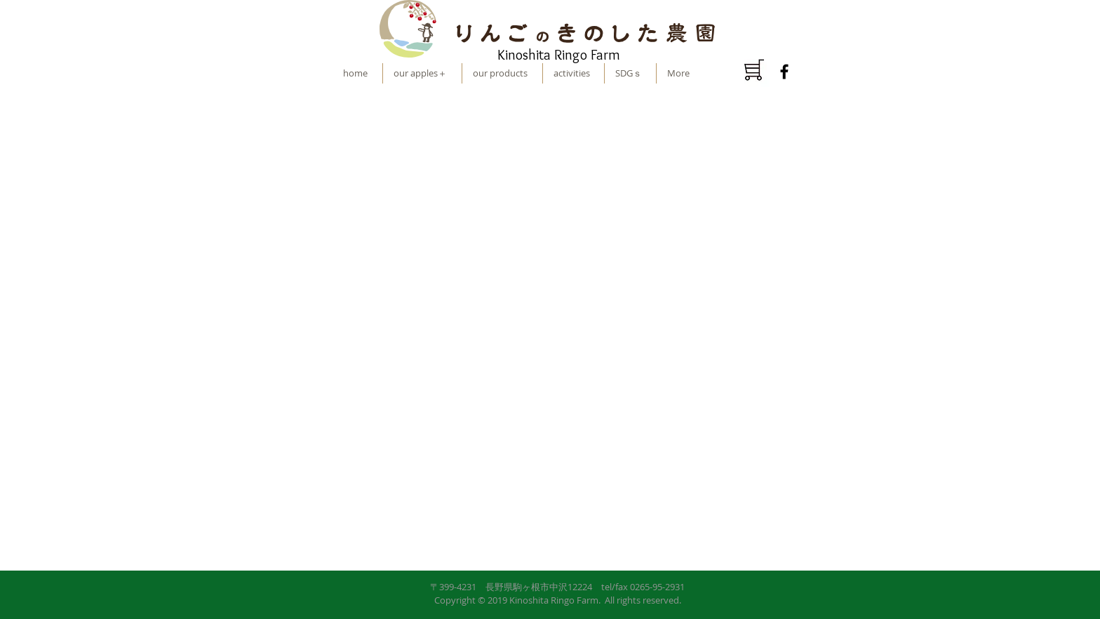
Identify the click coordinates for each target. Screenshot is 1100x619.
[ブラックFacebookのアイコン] (784, 71)
